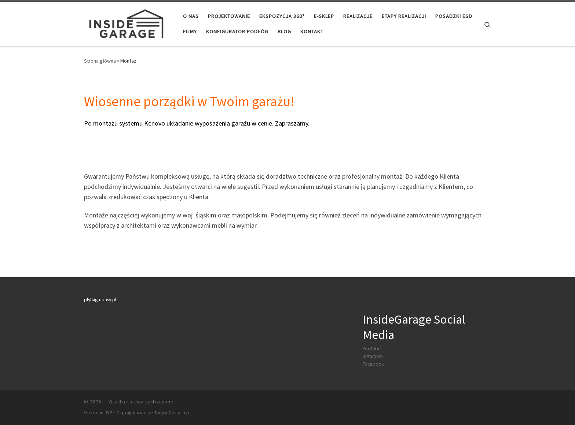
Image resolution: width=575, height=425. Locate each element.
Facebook (373, 364)
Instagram (373, 356)
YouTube (372, 349)
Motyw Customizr (172, 412)
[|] (125, 22)
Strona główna (100, 60)
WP (109, 412)
